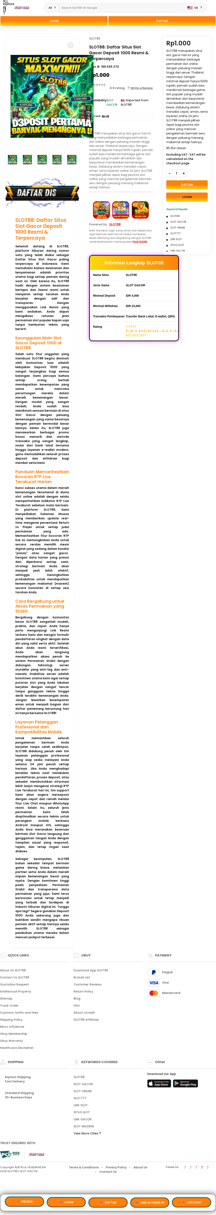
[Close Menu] (4, 8)
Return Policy (83, 991)
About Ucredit (84, 1013)
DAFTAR (162, 21)
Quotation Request (14, 984)
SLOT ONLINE (83, 1091)
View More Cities (87, 1133)
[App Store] (159, 1085)
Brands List (82, 977)
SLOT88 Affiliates (86, 1020)
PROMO (24, 1202)
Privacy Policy (116, 1167)
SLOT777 (80, 1098)
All (50, 8)
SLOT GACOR (83, 1084)
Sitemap (6, 998)
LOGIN (54, 21)
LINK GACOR (83, 1119)
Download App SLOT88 (91, 970)
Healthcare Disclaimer (17, 1048)
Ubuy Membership (13, 1034)
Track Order (9, 1005)
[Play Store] (185, 1085)
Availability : (97, 102)
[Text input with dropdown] (121, 8)
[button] (70, 45)
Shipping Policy (11, 1020)
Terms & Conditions (84, 1167)
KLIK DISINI (140, 241)
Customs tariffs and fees (19, 1013)
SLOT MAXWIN (84, 1126)
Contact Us (108, 1172)
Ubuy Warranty (11, 1041)
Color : (101, 116)
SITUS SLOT (82, 1112)
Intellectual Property (15, 991)
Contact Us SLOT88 (14, 977)
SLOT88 (94, 38)
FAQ (77, 1005)
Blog (77, 998)
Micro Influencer (12, 1027)
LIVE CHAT (192, 1201)
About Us (140, 1167)
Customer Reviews (88, 984)
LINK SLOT (81, 1105)
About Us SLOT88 (13, 970)
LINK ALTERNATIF (150, 1202)
